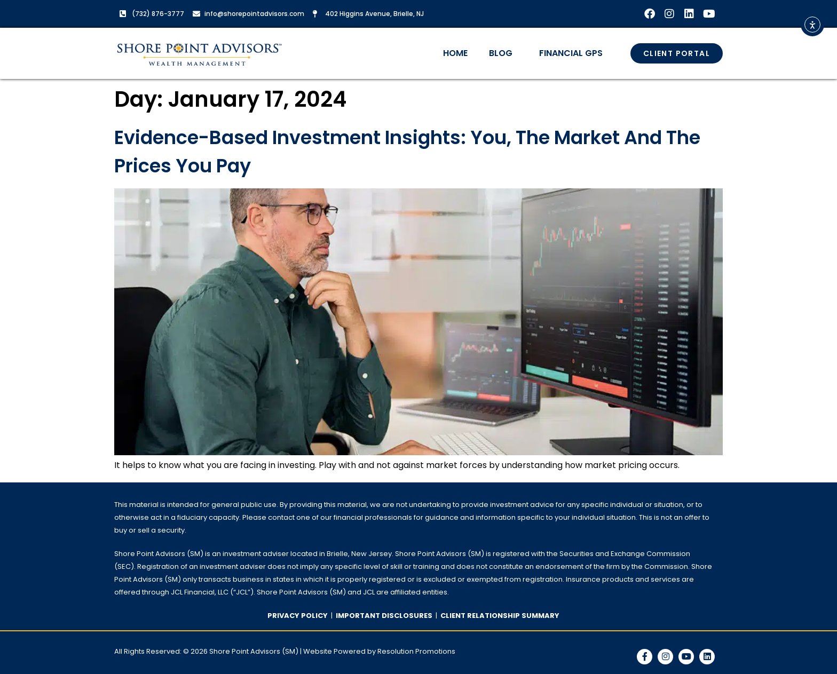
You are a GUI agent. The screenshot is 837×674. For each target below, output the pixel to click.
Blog (503, 53)
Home (455, 53)
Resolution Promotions (416, 651)
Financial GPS (571, 53)
